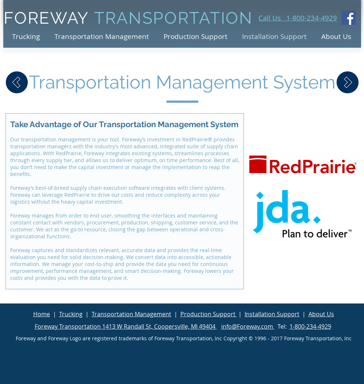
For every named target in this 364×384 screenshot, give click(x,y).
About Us (321, 314)
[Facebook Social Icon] (348, 18)
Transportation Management (131, 314)
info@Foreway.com (248, 326)
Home (41, 314)
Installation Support (272, 314)
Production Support (208, 314)
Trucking (71, 314)
